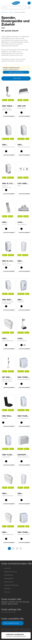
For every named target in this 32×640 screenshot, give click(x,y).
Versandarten (7, 575)
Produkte (11, 12)
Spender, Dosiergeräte (20, 12)
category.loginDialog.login (16, 72)
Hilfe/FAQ (6, 568)
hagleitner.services (9, 572)
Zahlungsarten (7, 578)
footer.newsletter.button (12, 623)
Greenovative (7, 582)
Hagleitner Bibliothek (9, 585)
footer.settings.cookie (8, 612)
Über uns (5, 592)
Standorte (6, 589)
